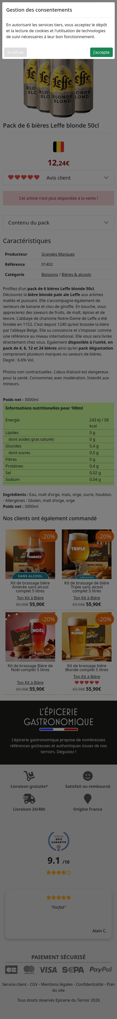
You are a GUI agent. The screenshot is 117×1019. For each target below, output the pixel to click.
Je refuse (15, 52)
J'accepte (101, 52)
